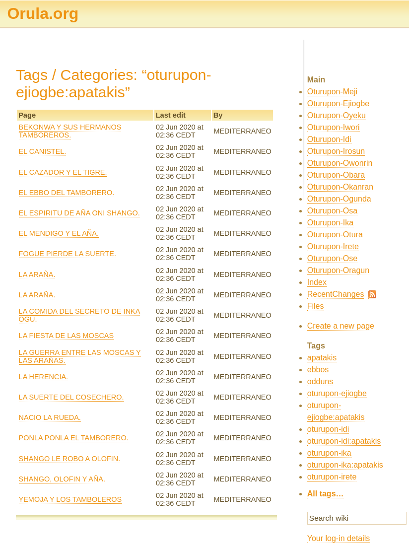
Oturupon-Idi (329, 139)
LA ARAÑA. (37, 274)
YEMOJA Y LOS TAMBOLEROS (70, 499)
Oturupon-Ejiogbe (338, 103)
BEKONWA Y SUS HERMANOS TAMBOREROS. (70, 131)
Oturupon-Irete (333, 246)
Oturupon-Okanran (340, 187)
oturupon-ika (329, 453)
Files (315, 306)
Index (317, 282)
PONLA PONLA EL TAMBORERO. (74, 438)
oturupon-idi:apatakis (344, 441)
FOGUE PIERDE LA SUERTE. (67, 254)
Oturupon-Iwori (333, 127)
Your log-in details (338, 538)
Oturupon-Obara (336, 175)
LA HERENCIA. (43, 377)
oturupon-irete (332, 477)
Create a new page (340, 326)
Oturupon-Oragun (338, 270)
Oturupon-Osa (332, 210)
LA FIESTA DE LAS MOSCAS (66, 336)
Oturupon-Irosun (336, 151)
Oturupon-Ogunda (339, 199)
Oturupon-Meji (332, 91)
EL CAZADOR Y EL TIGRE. (63, 172)
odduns (320, 381)
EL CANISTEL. (43, 151)
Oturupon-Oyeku (336, 115)
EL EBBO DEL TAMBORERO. (67, 193)
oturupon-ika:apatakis (345, 465)
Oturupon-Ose (332, 258)
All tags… (325, 493)
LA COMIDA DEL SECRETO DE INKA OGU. (79, 315)
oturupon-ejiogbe (337, 393)
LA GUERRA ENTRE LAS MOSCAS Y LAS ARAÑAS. (80, 356)
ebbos (318, 369)
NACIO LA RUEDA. (50, 417)
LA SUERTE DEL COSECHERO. (71, 397)
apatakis (322, 357)
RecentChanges (335, 294)
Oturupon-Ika (330, 222)
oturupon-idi (328, 429)
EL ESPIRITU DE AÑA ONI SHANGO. (79, 213)
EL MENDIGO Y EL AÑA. (59, 233)
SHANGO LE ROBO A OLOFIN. (70, 459)
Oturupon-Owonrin (340, 163)
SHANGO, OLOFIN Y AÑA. (62, 479)
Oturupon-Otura (335, 234)
